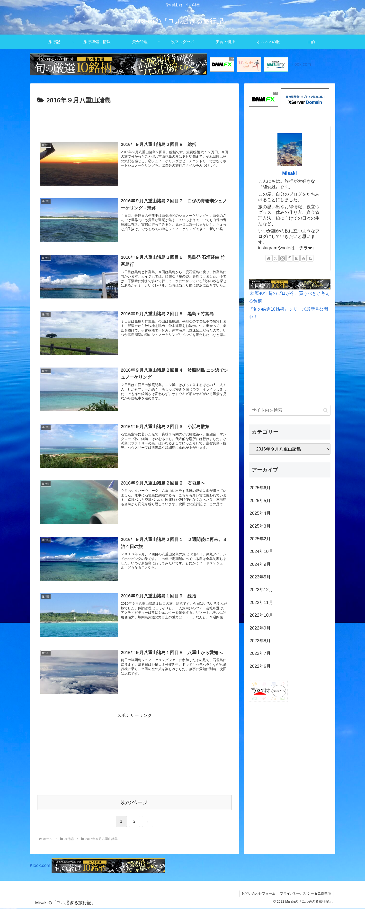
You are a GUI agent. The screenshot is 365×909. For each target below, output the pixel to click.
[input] (289, 410)
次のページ (134, 803)
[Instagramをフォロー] (282, 258)
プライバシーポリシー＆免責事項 (305, 894)
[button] (325, 410)
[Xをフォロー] (275, 258)
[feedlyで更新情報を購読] (303, 258)
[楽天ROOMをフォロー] (296, 258)
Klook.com (301, 64)
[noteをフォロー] (289, 258)
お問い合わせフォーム (257, 894)
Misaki (289, 173)
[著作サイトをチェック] (269, 258)
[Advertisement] (134, 119)
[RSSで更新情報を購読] (310, 258)
